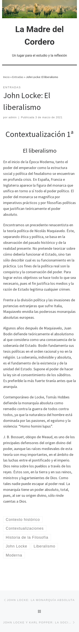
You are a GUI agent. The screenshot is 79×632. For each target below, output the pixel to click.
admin (13, 117)
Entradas (17, 77)
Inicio (6, 77)
